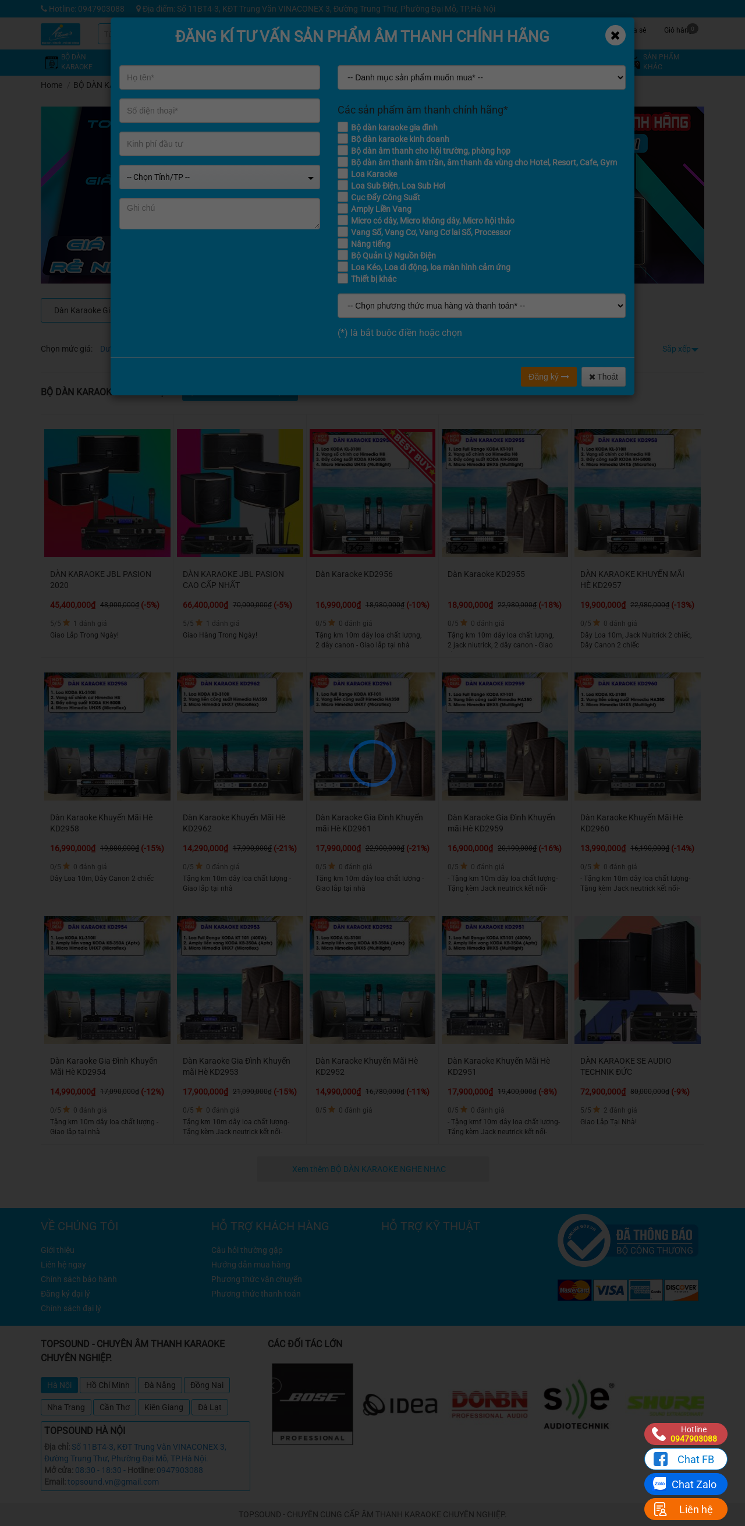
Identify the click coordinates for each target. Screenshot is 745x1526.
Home (51, 85)
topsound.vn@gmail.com (113, 1481)
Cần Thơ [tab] (115, 1407)
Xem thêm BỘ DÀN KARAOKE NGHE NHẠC (370, 1169)
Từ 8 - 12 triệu (222, 348)
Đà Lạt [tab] (210, 1407)
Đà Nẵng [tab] (160, 1385)
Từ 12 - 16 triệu (280, 348)
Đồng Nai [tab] (207, 1385)
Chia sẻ (634, 28)
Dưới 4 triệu (120, 348)
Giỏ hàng (681, 28)
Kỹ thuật (503, 28)
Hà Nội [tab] (59, 1385)
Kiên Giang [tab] (163, 1407)
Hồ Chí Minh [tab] (108, 1385)
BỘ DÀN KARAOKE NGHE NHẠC (131, 85)
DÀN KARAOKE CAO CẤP (205, 310)
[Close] (615, 35)
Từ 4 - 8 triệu (169, 348)
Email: (55, 1481)
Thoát (603, 376)
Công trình (591, 28)
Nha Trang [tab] (66, 1407)
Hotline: (141, 1470)
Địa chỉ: (57, 1446)
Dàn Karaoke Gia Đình (93, 310)
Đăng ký (548, 376)
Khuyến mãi (460, 28)
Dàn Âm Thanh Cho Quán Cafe (318, 310)
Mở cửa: (58, 1470)
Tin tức (547, 28)
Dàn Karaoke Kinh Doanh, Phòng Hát (429, 310)
